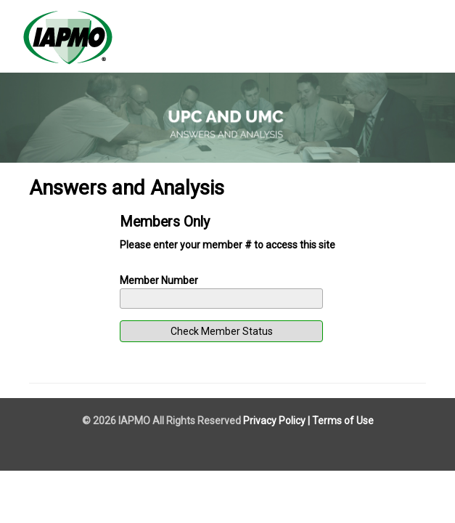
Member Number (159, 280)
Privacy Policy (274, 420)
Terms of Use (343, 420)
